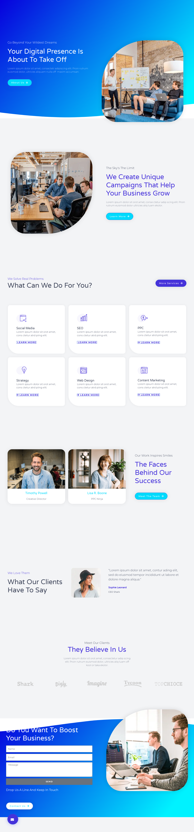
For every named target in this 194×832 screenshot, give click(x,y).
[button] (12, 819)
